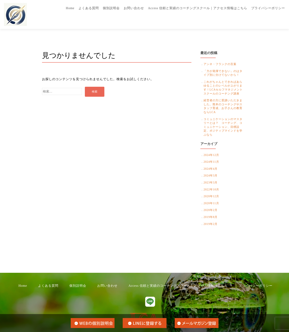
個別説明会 (111, 8)
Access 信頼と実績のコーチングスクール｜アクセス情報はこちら (197, 8)
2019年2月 (210, 224)
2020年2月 (210, 210)
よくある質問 (88, 8)
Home (70, 8)
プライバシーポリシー (268, 8)
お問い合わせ (134, 8)
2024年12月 (211, 155)
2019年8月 (210, 217)
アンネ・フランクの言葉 (220, 64)
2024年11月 (211, 161)
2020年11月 (211, 203)
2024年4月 (210, 168)
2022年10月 (211, 189)
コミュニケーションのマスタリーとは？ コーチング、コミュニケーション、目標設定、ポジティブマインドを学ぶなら (223, 127)
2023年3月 (210, 182)
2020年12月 (211, 196)
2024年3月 (210, 175)
